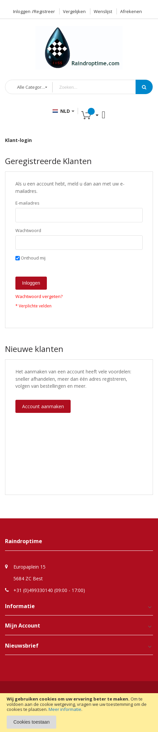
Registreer (44, 11)
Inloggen (21, 11)
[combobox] (99, 87)
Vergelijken (74, 11)
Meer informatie (65, 709)
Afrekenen (131, 11)
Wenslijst (103, 11)
